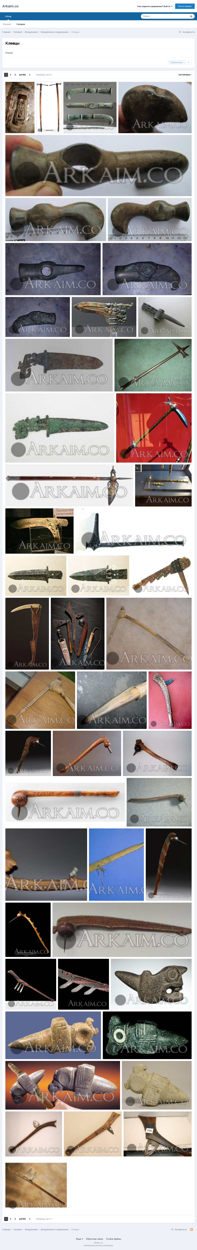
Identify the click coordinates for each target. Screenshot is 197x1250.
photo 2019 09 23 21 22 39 (20, 189)
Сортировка (184, 75)
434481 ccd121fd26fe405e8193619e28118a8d (31, 1204)
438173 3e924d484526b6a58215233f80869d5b (32, 819)
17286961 (12, 546)
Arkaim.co (10, 6)
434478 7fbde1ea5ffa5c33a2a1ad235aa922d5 (89, 1149)
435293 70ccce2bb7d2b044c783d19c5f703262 (137, 1002)
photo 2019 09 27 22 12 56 (78, 126)
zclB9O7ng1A (147, 330)
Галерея (20, 24)
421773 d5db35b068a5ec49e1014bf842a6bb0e (31, 721)
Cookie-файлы (113, 1239)
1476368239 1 (14, 588)
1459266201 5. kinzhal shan (21, 384)
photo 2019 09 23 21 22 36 (20, 234)
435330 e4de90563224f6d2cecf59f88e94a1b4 (148, 1102)
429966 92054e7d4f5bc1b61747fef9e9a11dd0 (156, 588)
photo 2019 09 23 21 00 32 (20, 330)
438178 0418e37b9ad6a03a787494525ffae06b (153, 819)
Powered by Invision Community (98, 1245)
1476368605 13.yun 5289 (83, 588)
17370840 (122, 384)
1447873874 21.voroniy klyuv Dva (24, 499)
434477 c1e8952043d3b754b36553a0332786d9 (32, 1149)
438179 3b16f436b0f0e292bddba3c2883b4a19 (115, 893)
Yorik (16, 129)
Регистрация (184, 6)
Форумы (7, 24)
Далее (22, 75)
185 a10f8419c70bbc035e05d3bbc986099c (99, 546)
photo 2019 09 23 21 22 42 (133, 126)
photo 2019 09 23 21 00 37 (20, 288)
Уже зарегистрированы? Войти (154, 6)
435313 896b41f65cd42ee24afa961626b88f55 (129, 1052)
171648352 (123, 455)
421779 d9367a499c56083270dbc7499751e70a (104, 721)
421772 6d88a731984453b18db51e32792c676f (132, 662)
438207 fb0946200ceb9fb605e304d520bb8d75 (79, 950)
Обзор (8, 17)
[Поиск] (158, 16)
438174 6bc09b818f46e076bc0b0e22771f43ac (31, 893)
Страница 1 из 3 (44, 75)
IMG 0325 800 (144, 499)
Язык (79, 1239)
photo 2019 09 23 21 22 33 (123, 234)
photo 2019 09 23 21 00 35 (118, 288)
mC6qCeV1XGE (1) (83, 330)
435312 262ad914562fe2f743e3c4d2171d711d (31, 1052)
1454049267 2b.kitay (18, 455)
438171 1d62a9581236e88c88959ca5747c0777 (79, 769)
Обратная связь (94, 1239)
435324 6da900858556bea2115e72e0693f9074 (32, 1102)
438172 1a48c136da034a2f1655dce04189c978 (149, 769)
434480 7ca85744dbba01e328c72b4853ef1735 (150, 1149)
